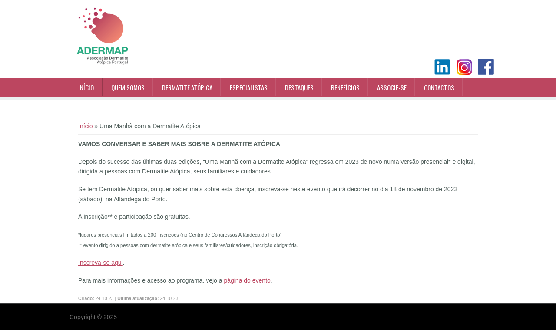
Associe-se (392, 87)
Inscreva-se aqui (100, 262)
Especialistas (249, 87)
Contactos (439, 87)
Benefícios (345, 87)
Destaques (299, 87)
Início (86, 87)
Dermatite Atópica (187, 87)
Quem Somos (128, 87)
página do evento (247, 280)
